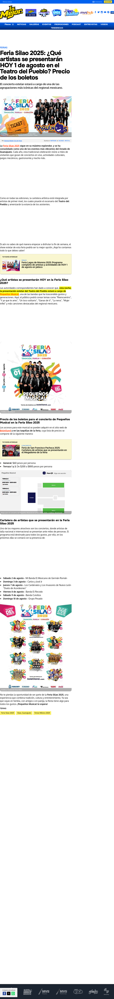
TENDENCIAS (57, 28)
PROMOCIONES (61, 24)
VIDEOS (104, 24)
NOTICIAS (21, 24)
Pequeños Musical (9, 294)
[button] (4, 993)
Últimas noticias (7, 2)
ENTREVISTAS (90, 24)
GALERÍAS (34, 24)
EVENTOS (46, 24)
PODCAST (76, 24)
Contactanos (97, 2)
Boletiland (5, 430)
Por (12, 141)
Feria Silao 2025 (11, 145)
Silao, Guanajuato (24, 713)
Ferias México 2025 (42, 713)
